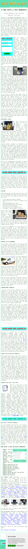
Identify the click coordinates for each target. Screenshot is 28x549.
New (4, 540)
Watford (21, 518)
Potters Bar (4, 520)
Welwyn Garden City (17, 520)
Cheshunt (16, 516)
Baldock (18, 519)
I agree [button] (10, 545)
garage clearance (12, 488)
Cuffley (17, 515)
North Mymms (10, 515)
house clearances (10, 491)
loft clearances (23, 493)
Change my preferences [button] (20, 545)
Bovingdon (24, 521)
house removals (15, 486)
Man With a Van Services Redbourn (13, 447)
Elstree (13, 524)
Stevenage (11, 514)
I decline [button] (13, 545)
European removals (20, 496)
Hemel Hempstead (14, 518)
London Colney (16, 521)
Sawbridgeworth (4, 518)
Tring (9, 524)
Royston (10, 516)
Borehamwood (23, 516)
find (5, 425)
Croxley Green (5, 519)
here (12, 509)
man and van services (17, 436)
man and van (23, 40)
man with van (8, 131)
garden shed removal (6, 493)
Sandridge (24, 523)
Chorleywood (4, 524)
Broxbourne (8, 521)
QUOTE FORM (15, 415)
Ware (25, 518)
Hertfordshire (4, 512)
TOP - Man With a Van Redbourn (8, 529)
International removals (21, 487)
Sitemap (2, 540)
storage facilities (13, 494)
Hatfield (10, 520)
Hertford (24, 519)
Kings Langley (18, 514)
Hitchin (19, 524)
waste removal (4, 487)
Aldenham (17, 523)
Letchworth (3, 516)
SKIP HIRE (16, 492)
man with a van (5, 24)
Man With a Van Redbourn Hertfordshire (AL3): (13, 17)
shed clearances (20, 489)
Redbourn (25, 339)
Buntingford (23, 515)
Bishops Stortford (6, 523)
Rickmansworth (4, 514)
